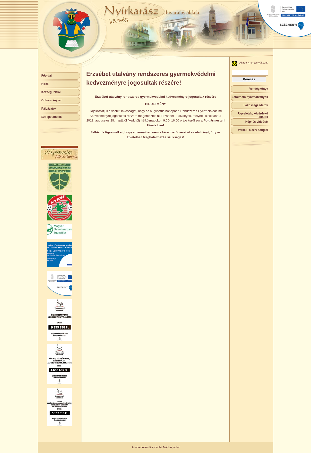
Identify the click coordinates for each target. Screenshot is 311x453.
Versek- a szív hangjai (253, 130)
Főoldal (46, 75)
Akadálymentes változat (253, 62)
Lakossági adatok (255, 105)
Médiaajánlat (171, 447)
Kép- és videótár (256, 121)
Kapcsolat (155, 447)
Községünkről (50, 92)
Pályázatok (48, 108)
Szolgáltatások (51, 117)
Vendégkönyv (258, 88)
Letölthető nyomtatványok (250, 97)
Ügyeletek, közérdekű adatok (253, 115)
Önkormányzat (51, 100)
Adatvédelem (139, 447)
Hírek (45, 84)
